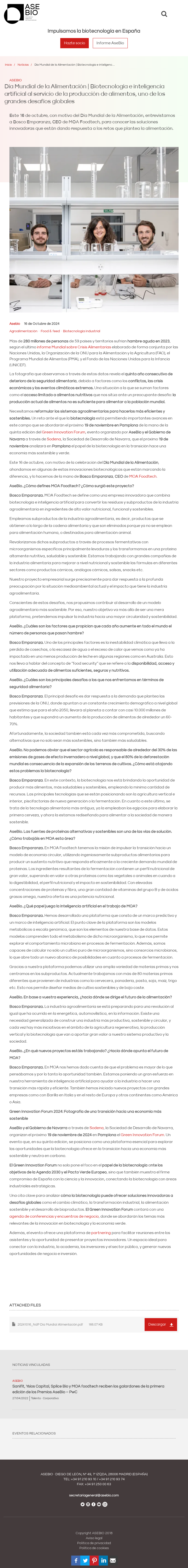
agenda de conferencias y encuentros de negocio (54, 1216)
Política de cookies (94, 1548)
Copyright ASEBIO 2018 (94, 1533)
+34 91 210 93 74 (112, 1479)
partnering (101, 1233)
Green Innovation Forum (63, 432)
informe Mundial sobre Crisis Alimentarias (74, 347)
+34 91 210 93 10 (83, 1479)
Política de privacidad (94, 1543)
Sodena (53, 439)
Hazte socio (74, 43)
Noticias (23, 64)
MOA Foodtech (143, 476)
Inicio (8, 64)
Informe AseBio (110, 43)
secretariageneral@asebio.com (94, 1495)
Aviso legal (94, 1538)
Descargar (157, 1324)
